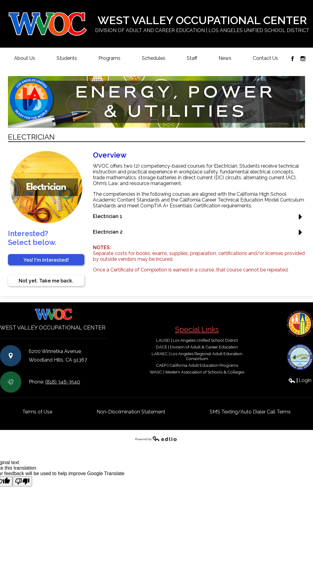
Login (299, 380)
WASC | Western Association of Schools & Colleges (197, 371)
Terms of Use (37, 412)
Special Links (197, 329)
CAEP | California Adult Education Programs (197, 365)
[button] (199, 218)
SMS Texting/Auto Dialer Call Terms (250, 412)
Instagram (303, 58)
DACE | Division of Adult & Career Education (197, 346)
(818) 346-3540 (62, 382)
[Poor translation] (22, 481)
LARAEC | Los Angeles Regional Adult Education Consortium (197, 356)
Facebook (292, 58)
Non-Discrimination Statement (131, 412)
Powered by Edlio (156, 438)
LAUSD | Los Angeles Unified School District (197, 340)
